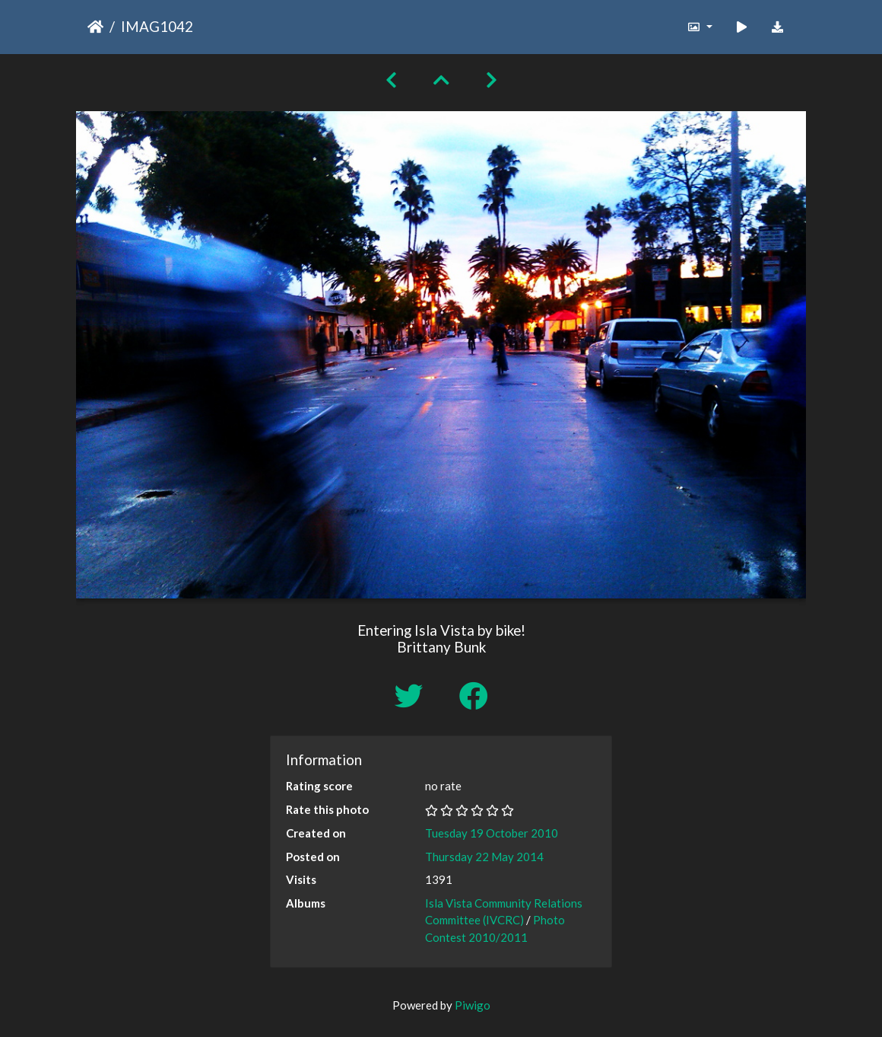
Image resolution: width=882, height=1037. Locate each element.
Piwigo (472, 1005)
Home (95, 26)
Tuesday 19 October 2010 (491, 833)
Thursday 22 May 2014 (484, 856)
